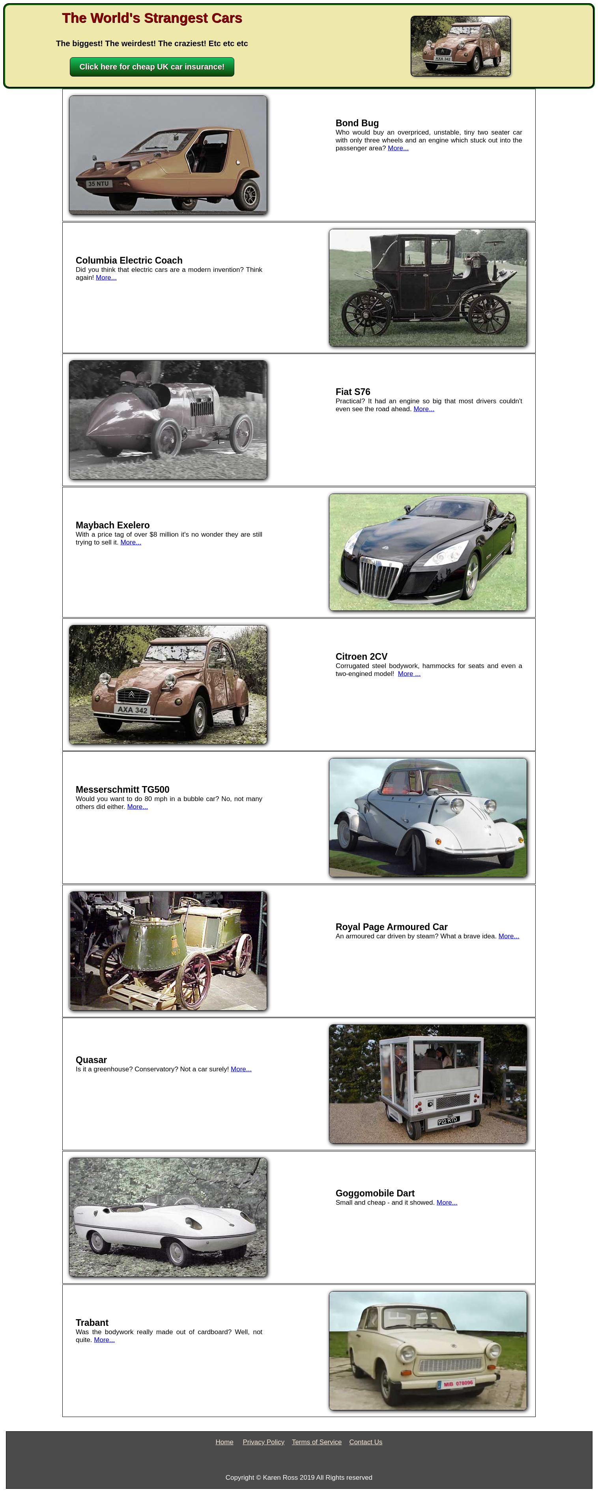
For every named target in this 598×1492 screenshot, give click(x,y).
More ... (409, 673)
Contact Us (365, 1442)
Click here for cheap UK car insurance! (152, 66)
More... (398, 148)
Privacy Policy (263, 1442)
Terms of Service (317, 1442)
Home (225, 1442)
